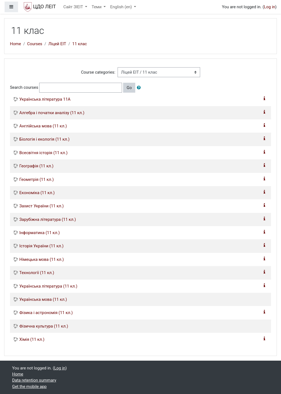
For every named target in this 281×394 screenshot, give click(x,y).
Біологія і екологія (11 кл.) (44, 139)
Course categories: (98, 72)
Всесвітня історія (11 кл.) (43, 152)
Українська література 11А (44, 99)
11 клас (79, 43)
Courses (34, 43)
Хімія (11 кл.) (31, 339)
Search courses (24, 87)
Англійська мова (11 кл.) (43, 126)
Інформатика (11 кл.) (39, 232)
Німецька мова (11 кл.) (41, 259)
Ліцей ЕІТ (57, 43)
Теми (97, 6)
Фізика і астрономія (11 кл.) (46, 312)
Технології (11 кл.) (36, 272)
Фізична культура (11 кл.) (43, 326)
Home (15, 43)
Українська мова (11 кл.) (43, 299)
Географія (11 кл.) (36, 166)
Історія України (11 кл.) (41, 245)
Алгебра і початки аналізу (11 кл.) (51, 112)
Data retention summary (34, 380)
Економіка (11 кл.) (37, 192)
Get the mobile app (29, 386)
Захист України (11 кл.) (41, 205)
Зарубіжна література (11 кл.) (47, 219)
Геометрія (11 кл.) (36, 179)
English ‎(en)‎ (121, 6)
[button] (140, 87)
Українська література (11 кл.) (48, 286)
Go (129, 87)
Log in (269, 6)
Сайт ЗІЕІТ (73, 6)
